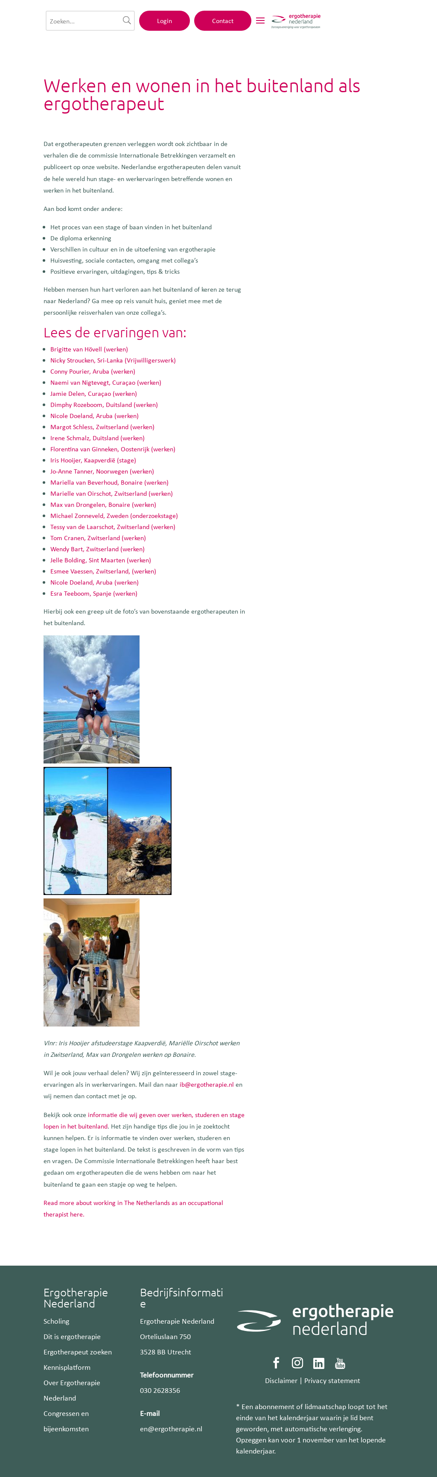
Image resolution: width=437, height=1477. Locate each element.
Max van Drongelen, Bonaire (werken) (103, 504)
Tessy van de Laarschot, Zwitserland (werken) (112, 526)
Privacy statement (332, 1380)
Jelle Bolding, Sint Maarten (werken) (100, 559)
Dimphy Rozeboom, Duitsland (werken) (104, 404)
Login (290, 24)
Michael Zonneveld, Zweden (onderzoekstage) (114, 515)
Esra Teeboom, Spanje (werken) (93, 593)
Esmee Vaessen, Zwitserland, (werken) (103, 571)
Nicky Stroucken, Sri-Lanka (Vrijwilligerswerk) (113, 360)
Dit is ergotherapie (72, 1336)
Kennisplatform (67, 1367)
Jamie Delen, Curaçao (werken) (93, 393)
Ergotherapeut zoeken (78, 1351)
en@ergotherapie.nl (171, 1428)
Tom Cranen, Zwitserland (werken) (98, 537)
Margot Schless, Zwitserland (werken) (102, 426)
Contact (349, 24)
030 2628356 (160, 1390)
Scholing (56, 1321)
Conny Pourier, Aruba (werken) (92, 371)
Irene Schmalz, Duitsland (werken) (97, 437)
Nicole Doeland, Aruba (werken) (94, 415)
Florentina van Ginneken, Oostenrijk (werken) (112, 448)
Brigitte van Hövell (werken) (89, 349)
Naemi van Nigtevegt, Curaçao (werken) (105, 382)
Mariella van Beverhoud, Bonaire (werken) (109, 482)
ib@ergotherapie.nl (207, 1084)
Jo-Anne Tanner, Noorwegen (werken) (102, 471)
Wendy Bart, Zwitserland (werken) (97, 548)
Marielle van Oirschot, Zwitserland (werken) (111, 493)
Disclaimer (281, 1380)
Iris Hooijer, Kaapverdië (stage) (93, 460)
